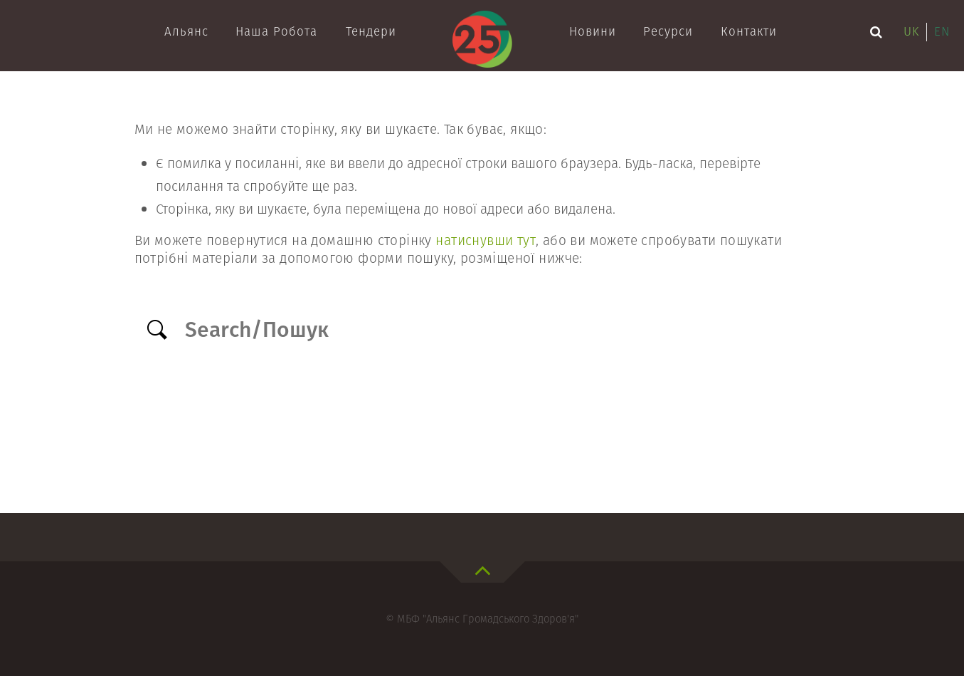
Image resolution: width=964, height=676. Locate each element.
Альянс (186, 31)
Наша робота (276, 31)
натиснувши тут (485, 240)
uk (911, 31)
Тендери (371, 31)
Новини (592, 31)
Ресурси (668, 31)
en (942, 31)
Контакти (749, 31)
